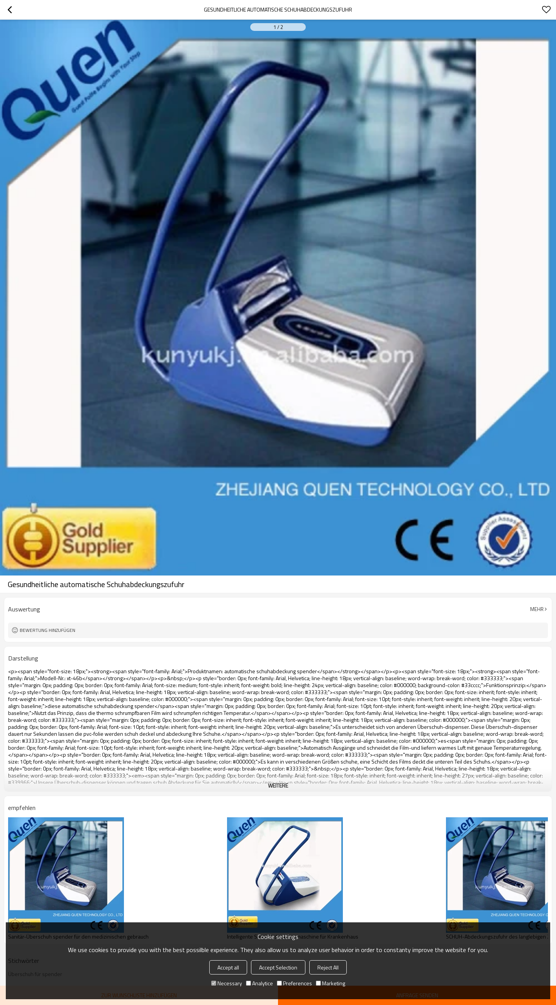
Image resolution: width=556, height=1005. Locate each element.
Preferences (294, 983)
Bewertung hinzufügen (47, 630)
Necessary (226, 983)
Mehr (537, 609)
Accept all (228, 967)
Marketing (330, 983)
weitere (278, 785)
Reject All (328, 967)
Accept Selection (278, 967)
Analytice (259, 983)
